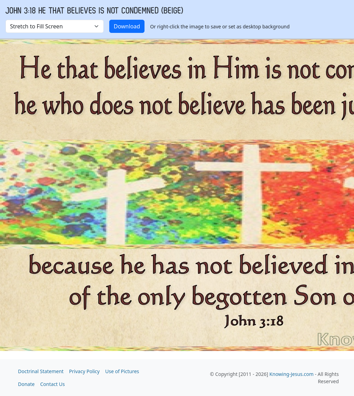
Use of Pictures (122, 371)
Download (127, 26)
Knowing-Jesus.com (291, 374)
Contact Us (52, 384)
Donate (26, 384)
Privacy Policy (84, 371)
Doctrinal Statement (41, 371)
